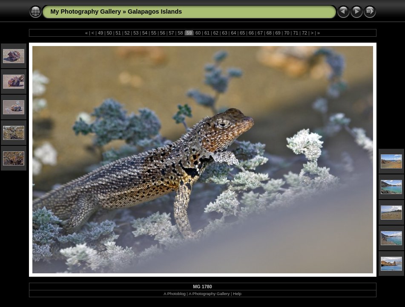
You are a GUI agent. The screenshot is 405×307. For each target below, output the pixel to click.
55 (154, 32)
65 (242, 32)
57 (171, 32)
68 (269, 32)
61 (207, 32)
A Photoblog (175, 293)
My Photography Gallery (86, 11)
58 (180, 32)
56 (163, 32)
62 (216, 32)
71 (295, 32)
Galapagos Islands (155, 11)
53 (136, 32)
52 (127, 32)
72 (304, 32)
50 (109, 32)
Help (237, 293)
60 (198, 32)
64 (233, 32)
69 (278, 32)
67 (260, 32)
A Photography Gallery (209, 293)
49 (100, 32)
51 (118, 32)
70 (286, 32)
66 (251, 32)
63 (225, 32)
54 (145, 32)
